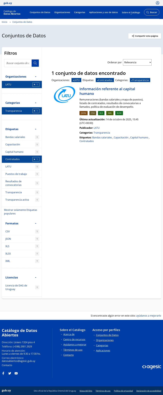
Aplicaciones (103, 350)
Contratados (22, 159)
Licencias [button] (20, 277)
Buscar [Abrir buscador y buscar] (151, 13)
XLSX (22, 254)
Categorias (79, 12)
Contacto (7, 365)
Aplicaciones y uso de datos (103, 12)
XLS (22, 246)
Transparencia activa (22, 200)
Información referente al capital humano (107, 91)
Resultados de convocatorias (22, 183)
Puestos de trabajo (22, 174)
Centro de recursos (74, 339)
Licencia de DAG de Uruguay (22, 287)
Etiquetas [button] (20, 129)
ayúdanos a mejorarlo (148, 315)
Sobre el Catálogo (131, 12)
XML (22, 261)
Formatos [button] (20, 223)
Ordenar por (114, 62)
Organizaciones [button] (20, 76)
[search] (22, 63)
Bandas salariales (22, 137)
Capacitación (22, 144)
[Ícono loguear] (157, 3)
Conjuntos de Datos (40, 12)
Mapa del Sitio (86, 390)
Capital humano (22, 152)
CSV (22, 232)
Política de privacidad (123, 390)
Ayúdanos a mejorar (74, 344)
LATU (22, 84)
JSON (22, 239)
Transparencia (22, 111)
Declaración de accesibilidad (148, 390)
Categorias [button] (20, 103)
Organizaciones (62, 12)
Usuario (35, 63)
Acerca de (69, 334)
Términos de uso (72, 349)
